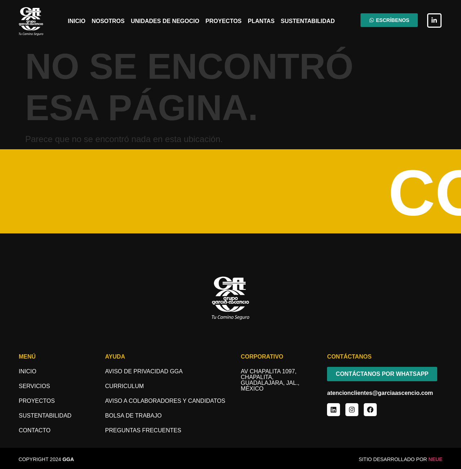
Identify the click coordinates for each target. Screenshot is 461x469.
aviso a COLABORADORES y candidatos (165, 401)
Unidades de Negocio (165, 21)
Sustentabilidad (308, 21)
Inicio (76, 21)
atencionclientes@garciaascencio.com (380, 393)
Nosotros (108, 21)
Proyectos (224, 21)
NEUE (436, 459)
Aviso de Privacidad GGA (144, 371)
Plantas (261, 21)
